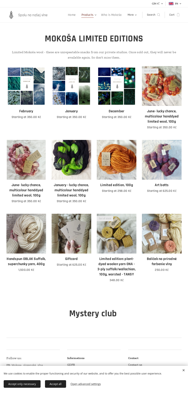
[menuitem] (64, 15)
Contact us (135, 364)
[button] (153, 15)
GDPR (71, 364)
